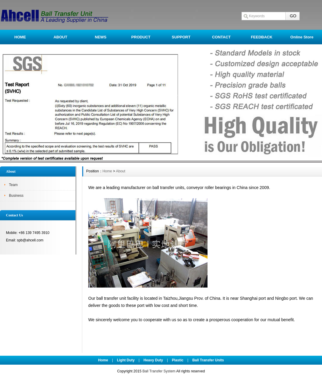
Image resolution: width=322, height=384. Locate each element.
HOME (20, 37)
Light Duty (125, 360)
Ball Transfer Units (208, 360)
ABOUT (60, 37)
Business (16, 195)
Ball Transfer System (159, 371)
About (120, 171)
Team (13, 185)
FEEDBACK (261, 37)
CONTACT (221, 37)
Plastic (177, 360)
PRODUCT (140, 37)
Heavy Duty (153, 360)
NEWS (100, 37)
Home (107, 171)
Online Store (301, 37)
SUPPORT (181, 37)
